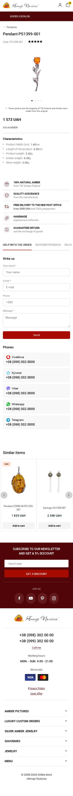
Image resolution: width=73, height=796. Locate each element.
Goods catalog (16, 16)
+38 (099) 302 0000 (20, 361)
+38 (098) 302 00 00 (36, 634)
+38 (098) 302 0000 (20, 377)
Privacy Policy (36, 688)
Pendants (12, 27)
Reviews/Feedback (48, 245)
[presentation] (4, 495)
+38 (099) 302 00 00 (36, 640)
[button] (32, 101)
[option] (17, 246)
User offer (36, 693)
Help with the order (17, 245)
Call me (36, 647)
